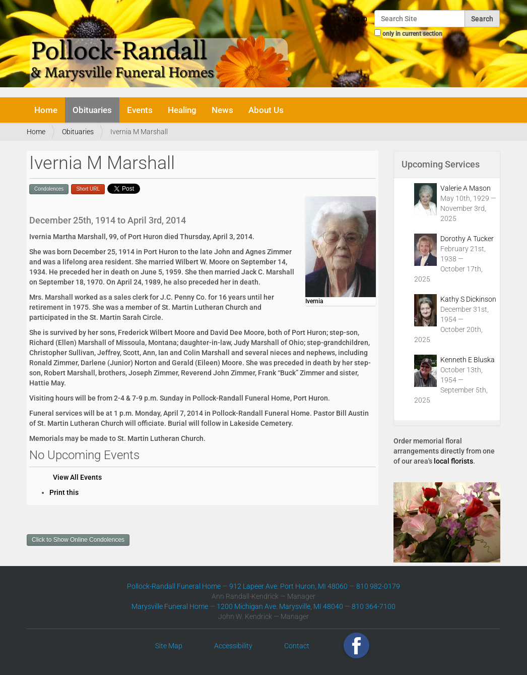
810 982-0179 (378, 586)
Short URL (88, 189)
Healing (182, 110)
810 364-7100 (374, 606)
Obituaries (92, 110)
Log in (357, 19)
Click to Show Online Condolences (78, 539)
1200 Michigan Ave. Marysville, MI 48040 (280, 606)
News (222, 110)
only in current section (412, 33)
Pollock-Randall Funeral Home (174, 586)
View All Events (77, 477)
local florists (453, 461)
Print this (64, 492)
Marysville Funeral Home (169, 606)
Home (45, 110)
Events (140, 110)
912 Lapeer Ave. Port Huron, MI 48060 (288, 586)
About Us (266, 110)
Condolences (48, 189)
